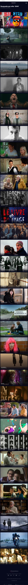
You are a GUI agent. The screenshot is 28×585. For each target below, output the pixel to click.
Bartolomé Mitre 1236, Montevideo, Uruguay (14, 578)
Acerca (10, 573)
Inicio (7, 573)
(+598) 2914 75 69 (14, 580)
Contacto (20, 573)
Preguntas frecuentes (15, 573)
